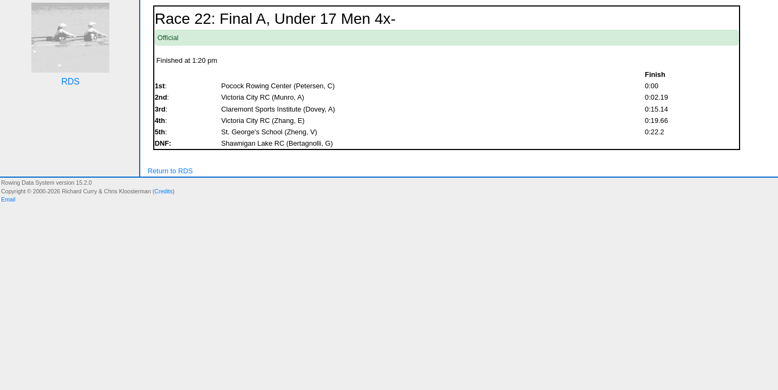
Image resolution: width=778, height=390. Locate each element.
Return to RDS (170, 171)
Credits (163, 191)
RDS (70, 81)
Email (8, 199)
